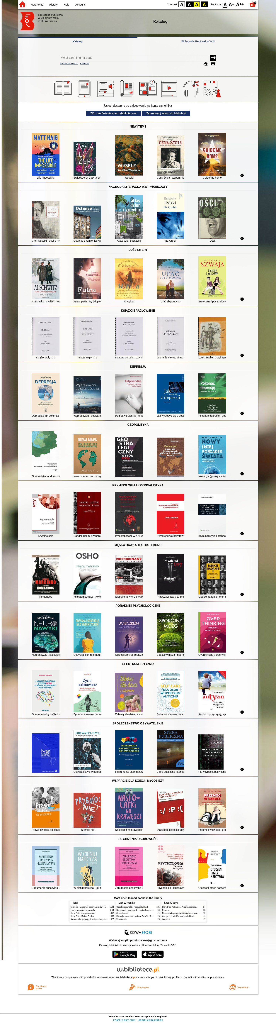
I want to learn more (124, 1019)
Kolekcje (84, 63)
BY (204, 4)
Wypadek (166, 919)
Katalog (78, 41)
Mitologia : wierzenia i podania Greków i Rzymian (91, 907)
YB (197, 4)
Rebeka (165, 910)
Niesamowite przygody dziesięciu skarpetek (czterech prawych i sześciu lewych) (104, 919)
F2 (240, 4)
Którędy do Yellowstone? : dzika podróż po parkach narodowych (188, 907)
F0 (225, 4)
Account (80, 4)
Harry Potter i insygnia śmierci (83, 913)
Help (66, 4)
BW (189, 4)
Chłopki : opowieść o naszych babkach (132, 907)
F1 (231, 4)
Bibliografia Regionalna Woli (198, 41)
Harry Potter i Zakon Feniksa (82, 916)
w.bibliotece (126, 977)
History (53, 4)
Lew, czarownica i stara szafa (83, 910)
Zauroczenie (121, 919)
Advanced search (69, 63)
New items (37, 4)
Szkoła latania (122, 913)
